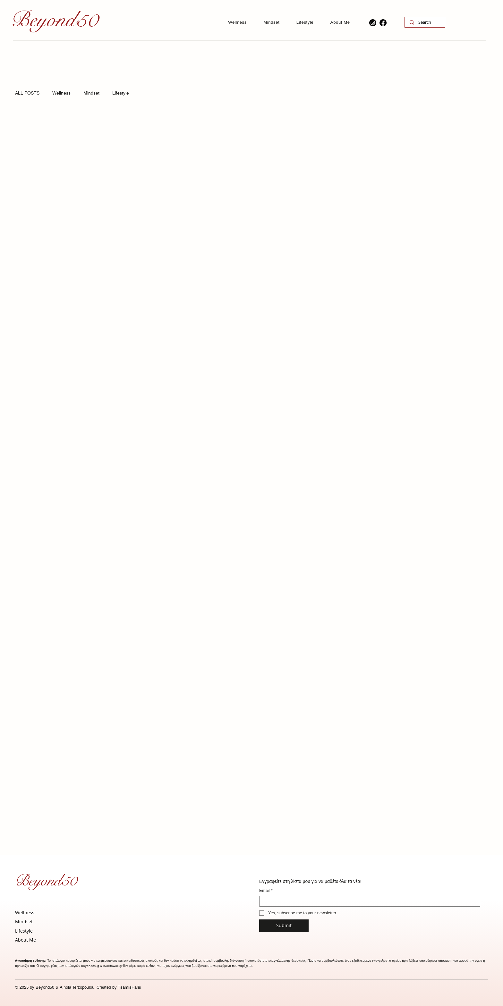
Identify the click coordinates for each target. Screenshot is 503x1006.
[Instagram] (372, 22)
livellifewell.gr (112, 966)
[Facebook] (383, 22)
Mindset (91, 93)
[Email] (368, 901)
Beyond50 (45, 880)
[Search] (424, 22)
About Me (25, 940)
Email (266, 890)
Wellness (61, 93)
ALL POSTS (27, 93)
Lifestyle (120, 93)
